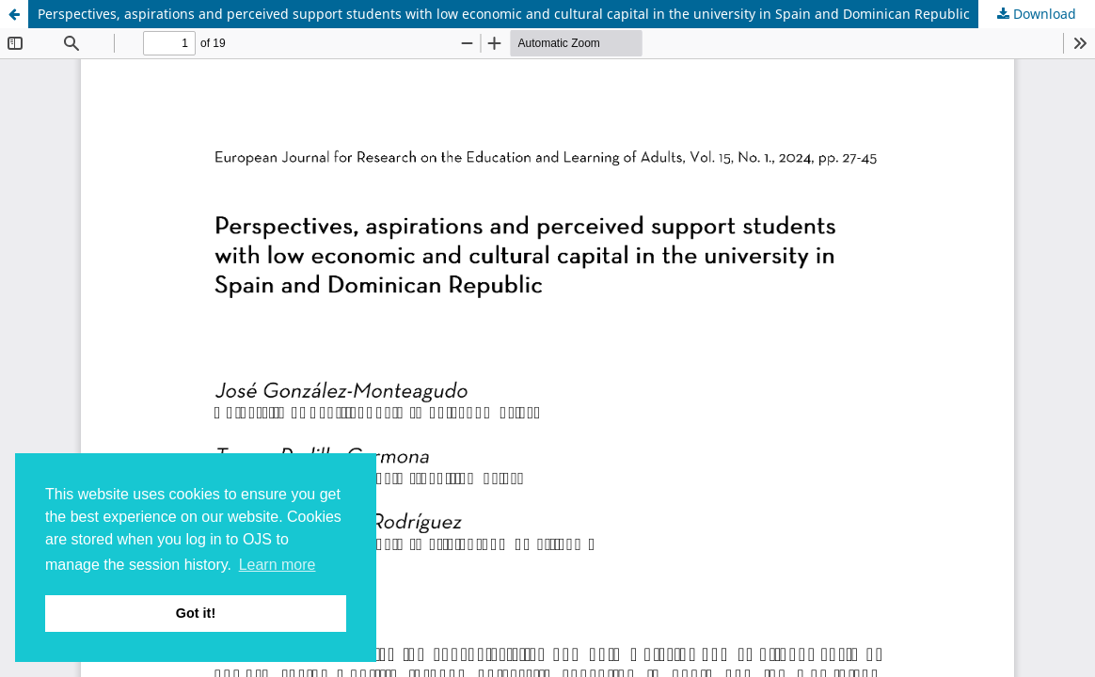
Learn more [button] (277, 565)
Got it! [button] (195, 613)
